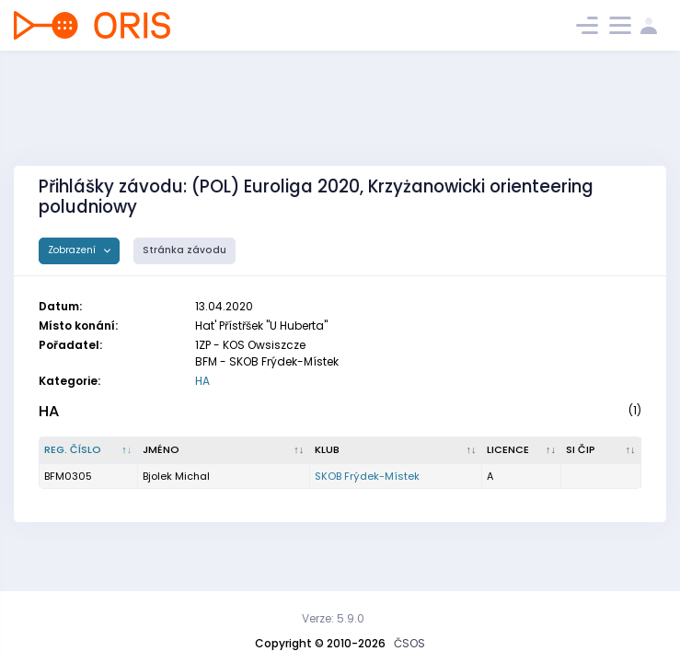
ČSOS (409, 643)
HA (202, 381)
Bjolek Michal (176, 476)
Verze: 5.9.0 (333, 618)
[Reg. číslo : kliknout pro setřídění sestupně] (89, 450)
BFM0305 (68, 476)
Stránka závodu (184, 250)
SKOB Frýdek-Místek (367, 476)
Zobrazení (73, 250)
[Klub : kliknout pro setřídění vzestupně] (396, 450)
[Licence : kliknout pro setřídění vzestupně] (522, 450)
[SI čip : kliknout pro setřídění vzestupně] (601, 450)
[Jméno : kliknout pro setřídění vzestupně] (224, 450)
